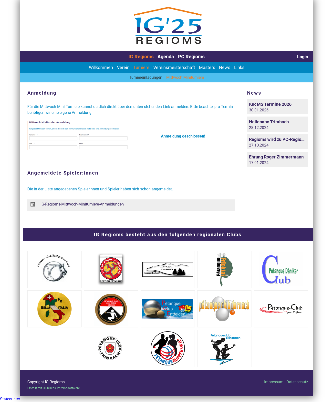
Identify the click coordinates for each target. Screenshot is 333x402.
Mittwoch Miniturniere (185, 77)
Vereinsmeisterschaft (174, 67)
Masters (207, 67)
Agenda (165, 56)
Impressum (273, 382)
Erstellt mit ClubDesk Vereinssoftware (53, 388)
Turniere (141, 67)
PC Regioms (191, 56)
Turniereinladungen (145, 77)
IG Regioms (141, 56)
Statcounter (10, 399)
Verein (123, 67)
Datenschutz (297, 382)
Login (302, 56)
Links (239, 67)
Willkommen (101, 67)
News (224, 67)
